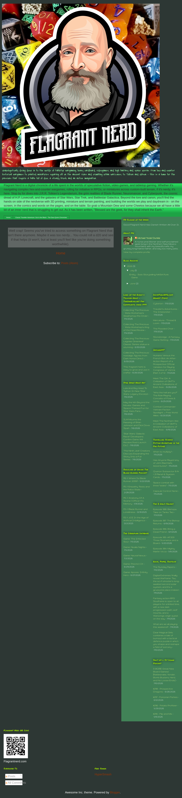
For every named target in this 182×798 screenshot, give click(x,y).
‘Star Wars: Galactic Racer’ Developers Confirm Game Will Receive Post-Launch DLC (134, 439)
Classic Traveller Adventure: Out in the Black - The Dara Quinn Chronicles (41, 217)
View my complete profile (136, 252)
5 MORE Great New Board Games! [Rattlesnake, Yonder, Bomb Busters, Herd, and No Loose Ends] (164, 674)
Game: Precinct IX (133, 564)
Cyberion (158, 303)
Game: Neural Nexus (134, 555)
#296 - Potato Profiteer (165, 705)
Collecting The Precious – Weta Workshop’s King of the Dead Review (136, 327)
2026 (130, 266)
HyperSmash (103, 774)
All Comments (16, 782)
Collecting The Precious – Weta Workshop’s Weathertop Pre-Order (136, 313)
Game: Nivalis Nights (134, 547)
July (132, 270)
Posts (10, 776)
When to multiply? (162, 451)
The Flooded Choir (163, 328)
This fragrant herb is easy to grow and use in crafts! (136, 370)
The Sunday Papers (164, 567)
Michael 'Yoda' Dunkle (148, 238)
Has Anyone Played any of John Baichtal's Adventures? (166, 463)
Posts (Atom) (69, 263)
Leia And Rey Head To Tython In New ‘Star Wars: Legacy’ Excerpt (135, 391)
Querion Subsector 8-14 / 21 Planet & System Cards (166, 474)
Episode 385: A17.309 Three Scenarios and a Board (165, 540)
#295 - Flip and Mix (162, 714)
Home (8, 217)
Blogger (115, 792)
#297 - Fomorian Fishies (165, 697)
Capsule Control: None (165, 491)
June (133, 283)
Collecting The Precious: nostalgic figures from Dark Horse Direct (136, 355)
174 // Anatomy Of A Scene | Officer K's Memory (133, 501)
